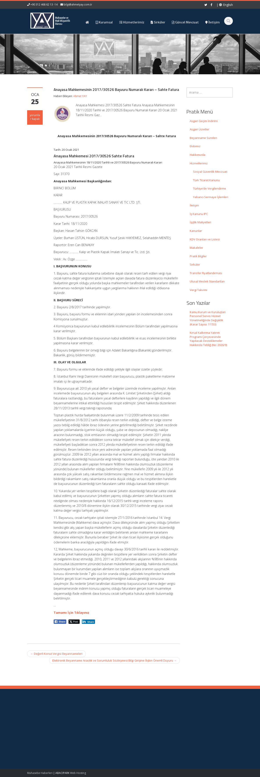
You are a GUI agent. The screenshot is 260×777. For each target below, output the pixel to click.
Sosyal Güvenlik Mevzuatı (210, 172)
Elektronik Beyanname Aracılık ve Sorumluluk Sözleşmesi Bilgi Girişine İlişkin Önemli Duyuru (114, 660)
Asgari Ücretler (199, 129)
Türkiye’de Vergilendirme (209, 188)
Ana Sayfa (146, 713)
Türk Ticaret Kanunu (206, 180)
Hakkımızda (197, 155)
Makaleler (196, 248)
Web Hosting (78, 773)
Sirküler (195, 264)
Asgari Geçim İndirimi (204, 121)
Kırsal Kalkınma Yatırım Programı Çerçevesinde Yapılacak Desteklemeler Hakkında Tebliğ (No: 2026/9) (208, 339)
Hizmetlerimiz (199, 163)
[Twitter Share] (74, 621)
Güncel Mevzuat (149, 725)
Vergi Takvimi (198, 290)
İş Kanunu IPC (199, 214)
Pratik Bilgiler (198, 256)
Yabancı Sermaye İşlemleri (210, 197)
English (226, 5)
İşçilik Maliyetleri (200, 222)
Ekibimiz (195, 146)
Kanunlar (196, 231)
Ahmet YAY (80, 96)
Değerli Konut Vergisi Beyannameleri (56, 654)
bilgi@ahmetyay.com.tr (78, 4)
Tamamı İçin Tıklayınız (71, 612)
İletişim (194, 205)
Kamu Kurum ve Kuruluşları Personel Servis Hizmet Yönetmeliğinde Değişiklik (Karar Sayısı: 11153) (208, 318)
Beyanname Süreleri (203, 138)
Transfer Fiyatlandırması (206, 273)
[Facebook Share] (60, 621)
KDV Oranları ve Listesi (205, 239)
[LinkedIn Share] (88, 621)
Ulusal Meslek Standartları (207, 281)
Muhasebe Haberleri (40, 773)
